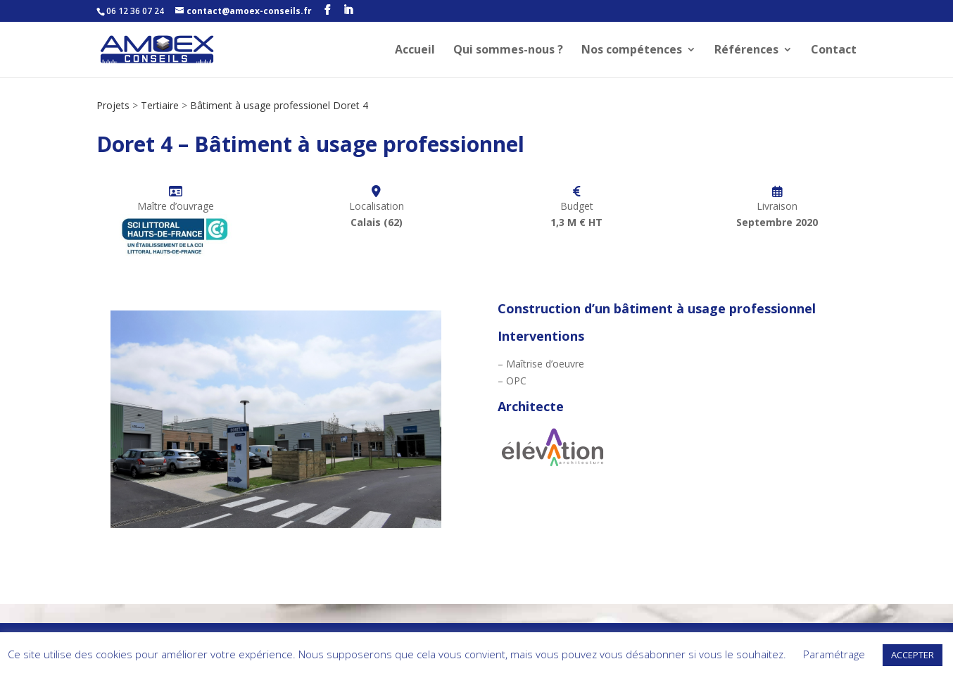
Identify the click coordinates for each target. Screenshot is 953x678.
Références (746, 50)
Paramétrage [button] (834, 654)
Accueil (415, 50)
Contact (834, 50)
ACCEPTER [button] (912, 654)
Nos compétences (631, 50)
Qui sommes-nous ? (508, 50)
